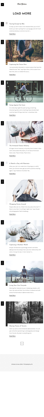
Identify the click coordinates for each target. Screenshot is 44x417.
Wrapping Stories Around (17, 249)
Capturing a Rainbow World (18, 290)
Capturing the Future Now (18, 87)
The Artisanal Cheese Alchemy (19, 168)
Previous (38, 24)
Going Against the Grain (17, 128)
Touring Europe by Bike (16, 46)
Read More (12, 56)
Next (40, 24)
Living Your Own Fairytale (17, 331)
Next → (22, 389)
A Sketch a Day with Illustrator (19, 209)
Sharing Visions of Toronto (17, 371)
